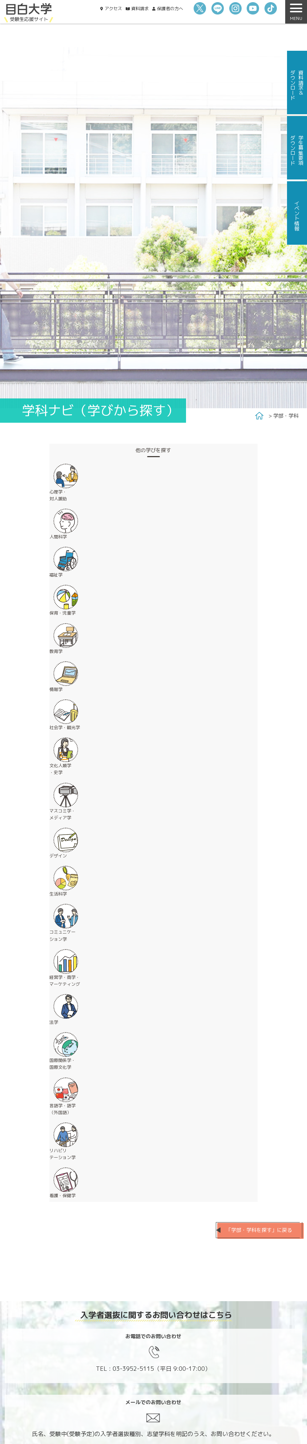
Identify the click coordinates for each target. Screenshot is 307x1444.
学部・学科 (286, 415)
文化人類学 (60, 768)
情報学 (55, 689)
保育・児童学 (62, 613)
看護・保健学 (62, 1195)
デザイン (58, 856)
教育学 (55, 651)
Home (259, 416)
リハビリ (62, 1153)
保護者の (170, 8)
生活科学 (58, 894)
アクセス (113, 8)
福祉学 (55, 575)
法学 (53, 1022)
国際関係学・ (62, 1063)
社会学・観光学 (64, 727)
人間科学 (58, 537)
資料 (140, 8)
